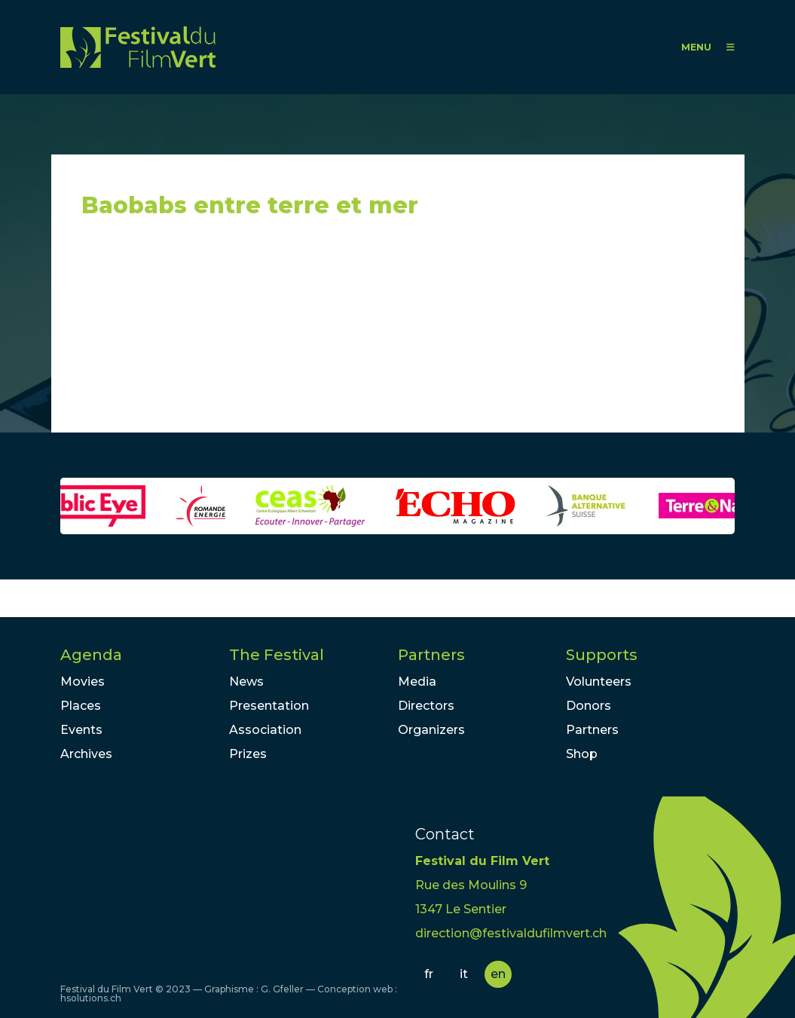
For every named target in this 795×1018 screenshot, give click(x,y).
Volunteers (598, 681)
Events (81, 730)
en (498, 974)
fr (428, 974)
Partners (431, 655)
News (246, 681)
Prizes (248, 754)
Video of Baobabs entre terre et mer (217, 332)
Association (265, 730)
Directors (426, 706)
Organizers (431, 730)
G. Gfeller (282, 989)
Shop (582, 754)
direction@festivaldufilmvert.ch (511, 933)
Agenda (91, 655)
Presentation (269, 706)
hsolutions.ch (90, 998)
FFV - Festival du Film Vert (138, 47)
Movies (82, 681)
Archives (86, 754)
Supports (602, 655)
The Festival (276, 655)
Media (417, 681)
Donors (588, 706)
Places (80, 706)
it (464, 974)
